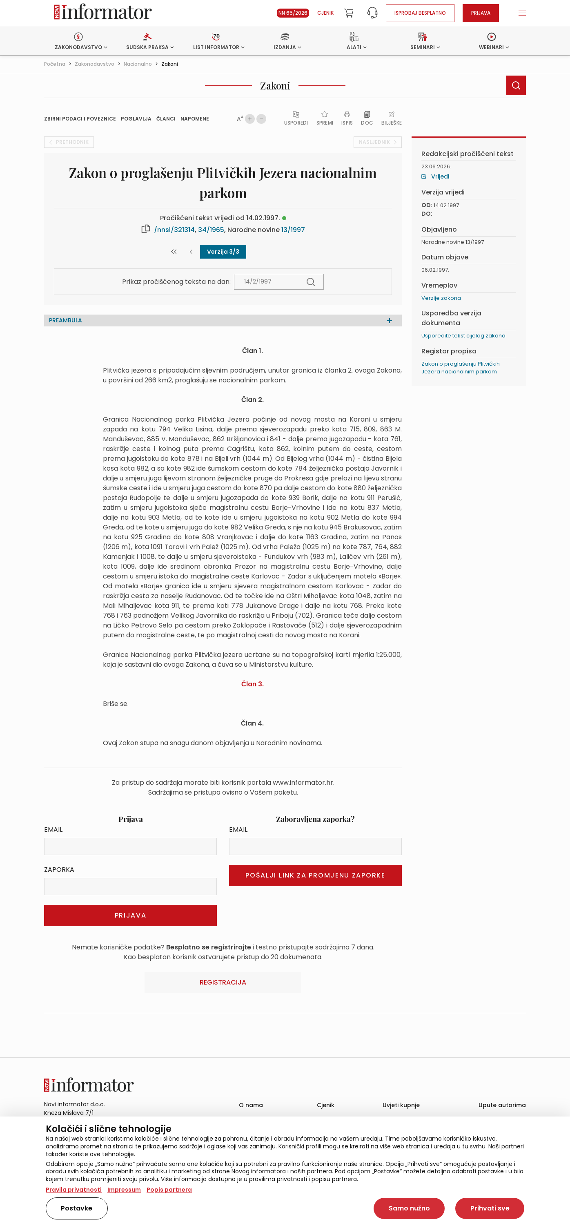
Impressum (124, 1190)
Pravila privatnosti (74, 1190)
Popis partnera (169, 1190)
